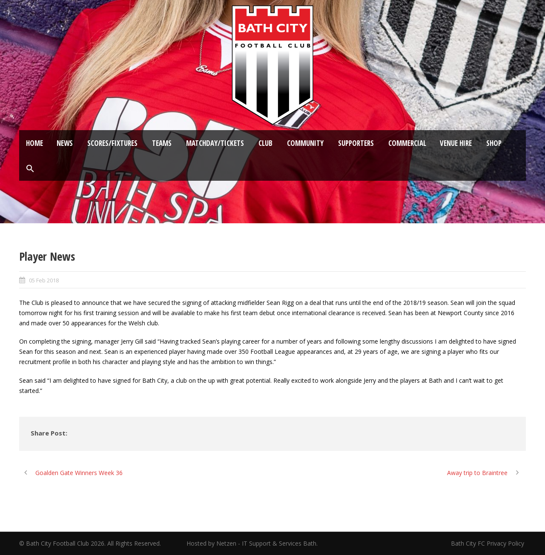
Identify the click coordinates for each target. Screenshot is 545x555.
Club (265, 143)
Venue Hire (456, 143)
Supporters (356, 143)
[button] (30, 169)
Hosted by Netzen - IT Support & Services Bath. (252, 543)
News (65, 143)
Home (34, 143)
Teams (162, 143)
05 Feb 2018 (44, 280)
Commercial (407, 143)
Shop (494, 143)
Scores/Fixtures (112, 143)
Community (305, 143)
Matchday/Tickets (215, 143)
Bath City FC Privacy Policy (488, 543)
